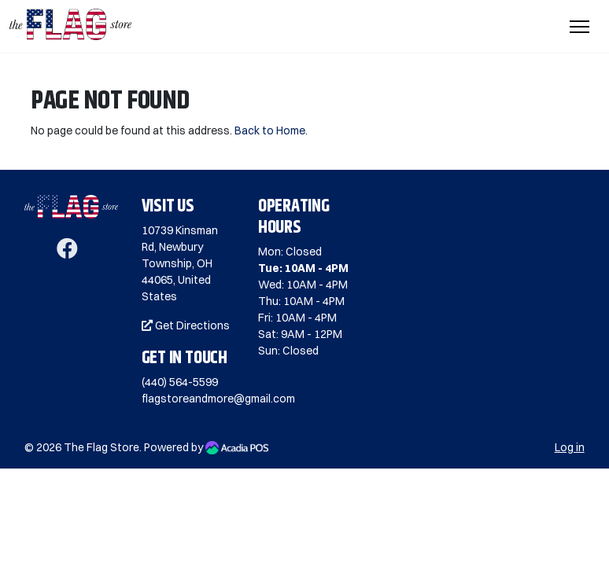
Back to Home (269, 130)
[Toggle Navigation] (579, 27)
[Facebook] (67, 252)
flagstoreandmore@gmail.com (218, 398)
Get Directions (186, 325)
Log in (570, 447)
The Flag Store (101, 447)
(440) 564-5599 (180, 382)
